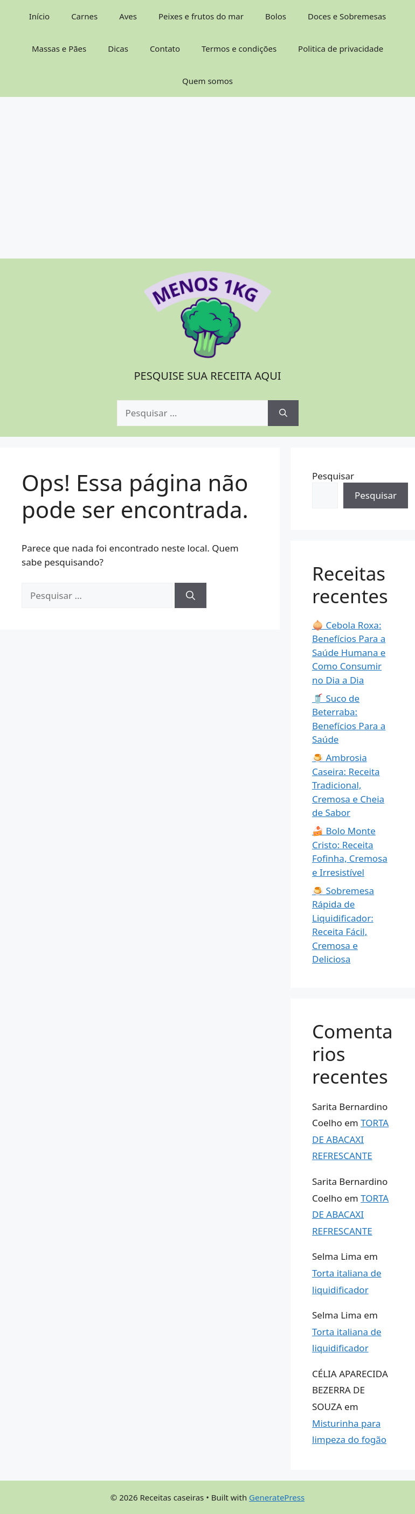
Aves (128, 16)
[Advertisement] (207, 177)
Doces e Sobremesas (347, 16)
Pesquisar (333, 476)
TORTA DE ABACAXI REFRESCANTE (350, 1139)
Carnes (84, 16)
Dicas (118, 48)
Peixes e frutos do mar (201, 16)
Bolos (275, 16)
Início (39, 16)
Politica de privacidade (340, 48)
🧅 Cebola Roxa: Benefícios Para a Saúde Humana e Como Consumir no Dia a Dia (348, 652)
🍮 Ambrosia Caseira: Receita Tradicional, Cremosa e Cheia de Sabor (348, 785)
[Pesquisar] (283, 413)
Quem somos (207, 80)
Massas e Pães (59, 48)
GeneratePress (277, 1497)
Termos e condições (239, 48)
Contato (165, 48)
